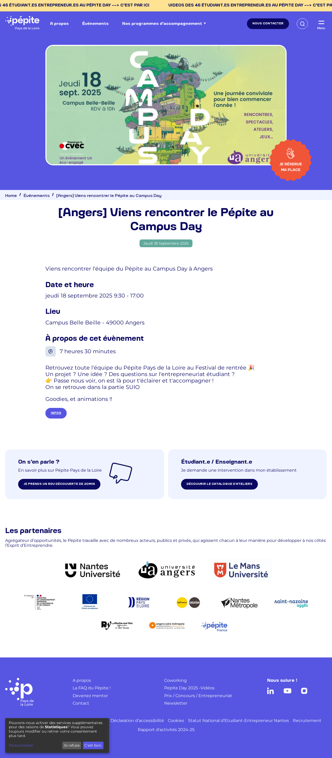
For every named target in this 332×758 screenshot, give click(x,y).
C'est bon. (93, 745)
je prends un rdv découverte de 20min (59, 484)
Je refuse (72, 745)
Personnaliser (21, 745)
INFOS (56, 413)
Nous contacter (267, 23)
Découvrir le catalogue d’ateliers (219, 484)
